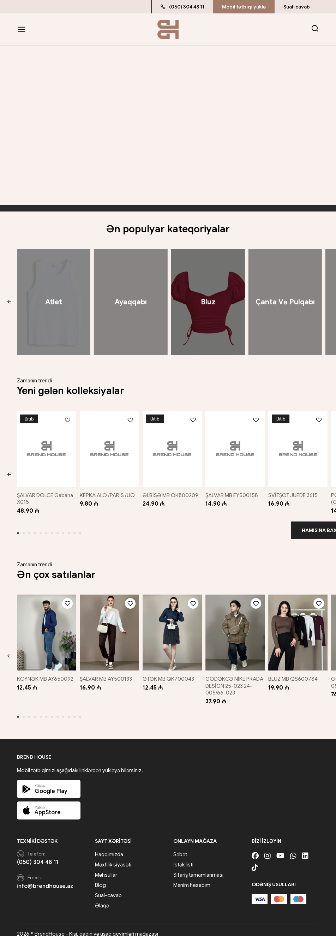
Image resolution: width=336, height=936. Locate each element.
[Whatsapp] (293, 848)
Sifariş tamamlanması (198, 867)
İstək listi (183, 857)
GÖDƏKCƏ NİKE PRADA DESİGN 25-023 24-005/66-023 (235, 678)
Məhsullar (106, 867)
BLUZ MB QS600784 (295, 671)
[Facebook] (255, 848)
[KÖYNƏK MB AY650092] (45, 627)
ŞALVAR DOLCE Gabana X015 (45, 495)
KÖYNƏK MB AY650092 (45, 671)
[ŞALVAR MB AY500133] (108, 627)
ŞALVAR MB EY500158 (234, 491)
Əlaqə (102, 898)
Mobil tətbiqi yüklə (244, 7)
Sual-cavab (296, 7)
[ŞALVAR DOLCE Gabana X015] (45, 447)
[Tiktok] (255, 860)
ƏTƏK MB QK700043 (170, 671)
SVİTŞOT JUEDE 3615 (295, 491)
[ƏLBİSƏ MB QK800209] (172, 447)
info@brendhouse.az (45, 878)
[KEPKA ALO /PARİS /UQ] (108, 447)
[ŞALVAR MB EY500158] (236, 447)
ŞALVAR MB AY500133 (106, 671)
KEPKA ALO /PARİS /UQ (108, 491)
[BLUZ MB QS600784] (299, 627)
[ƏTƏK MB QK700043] (172, 627)
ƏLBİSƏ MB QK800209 (172, 491)
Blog (100, 878)
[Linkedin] (305, 848)
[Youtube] (280, 848)
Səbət (180, 847)
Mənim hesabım (191, 878)
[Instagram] (267, 848)
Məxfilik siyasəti (113, 857)
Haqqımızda (109, 847)
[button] (9, 302)
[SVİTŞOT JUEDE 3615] (299, 447)
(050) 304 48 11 (182, 7)
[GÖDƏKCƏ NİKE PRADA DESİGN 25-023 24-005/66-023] (236, 627)
